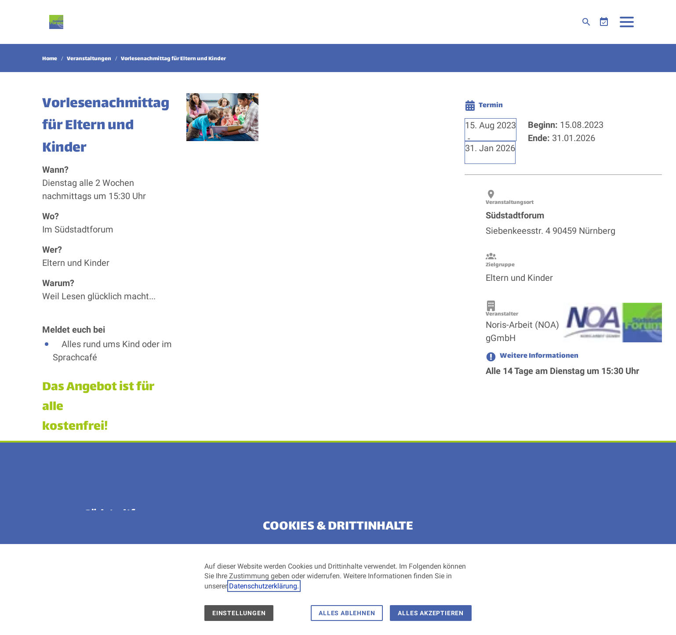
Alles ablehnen (347, 613)
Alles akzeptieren (431, 613)
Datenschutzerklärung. (264, 586)
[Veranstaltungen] (604, 22)
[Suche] (586, 22)
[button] (627, 22)
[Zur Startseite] (56, 22)
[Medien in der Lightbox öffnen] (222, 116)
